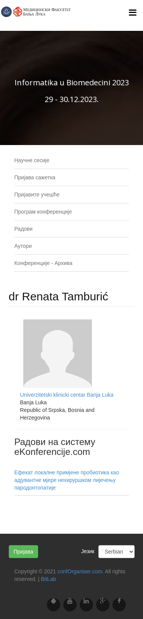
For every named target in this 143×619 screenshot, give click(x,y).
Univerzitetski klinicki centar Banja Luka (67, 395)
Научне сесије (32, 160)
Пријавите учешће (37, 194)
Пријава (24, 552)
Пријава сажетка (35, 177)
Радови (23, 229)
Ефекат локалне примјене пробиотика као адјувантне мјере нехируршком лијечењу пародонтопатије (66, 480)
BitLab (48, 579)
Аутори (23, 246)
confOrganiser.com (80, 571)
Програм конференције (43, 212)
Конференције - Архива (43, 263)
